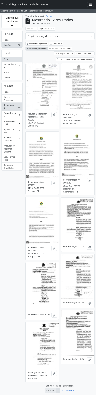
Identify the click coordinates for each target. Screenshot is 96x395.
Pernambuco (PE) (12, 66)
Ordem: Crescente (84, 53)
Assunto (8, 86)
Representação (12, 107)
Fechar (49, 16)
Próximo (70, 390)
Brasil (12, 73)
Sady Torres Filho (12, 158)
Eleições (12, 46)
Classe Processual (12, 98)
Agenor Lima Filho (12, 131)
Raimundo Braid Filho (12, 166)
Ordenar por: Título (63, 53)
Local (7, 53)
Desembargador (12, 115)
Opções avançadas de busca (44, 36)
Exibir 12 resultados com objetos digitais (75, 59)
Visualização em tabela (60, 48)
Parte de (8, 34)
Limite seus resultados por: (12, 21)
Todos (7, 39)
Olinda (12, 78)
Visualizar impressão (37, 43)
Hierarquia (56, 43)
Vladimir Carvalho (12, 139)
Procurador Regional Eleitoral (12, 148)
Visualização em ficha (37, 48)
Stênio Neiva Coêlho (12, 123)
